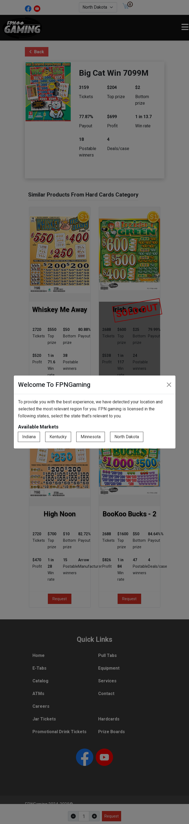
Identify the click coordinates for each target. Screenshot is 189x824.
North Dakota (126, 436)
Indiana (29, 436)
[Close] (169, 384)
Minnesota (91, 436)
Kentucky (58, 436)
